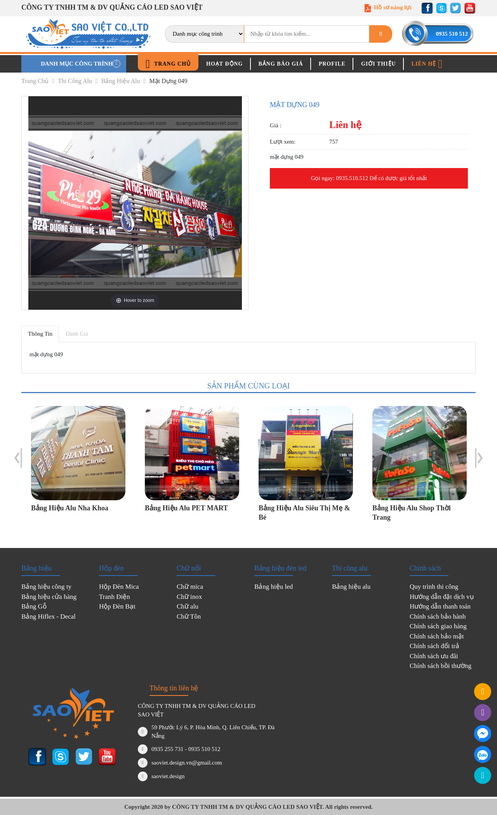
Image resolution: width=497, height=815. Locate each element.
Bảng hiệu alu (123, 81)
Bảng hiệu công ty (46, 586)
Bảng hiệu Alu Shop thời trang (411, 512)
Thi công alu (78, 81)
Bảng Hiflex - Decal (48, 616)
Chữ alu (187, 606)
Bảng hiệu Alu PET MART (186, 508)
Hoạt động (224, 64)
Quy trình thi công (434, 586)
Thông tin (40, 334)
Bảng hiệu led (273, 586)
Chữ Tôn (189, 616)
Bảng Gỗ (34, 606)
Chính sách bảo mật (437, 636)
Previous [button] (18, 458)
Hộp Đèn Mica (119, 586)
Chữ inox (189, 596)
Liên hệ (427, 64)
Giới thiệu (378, 64)
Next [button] (478, 458)
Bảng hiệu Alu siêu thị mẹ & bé (304, 512)
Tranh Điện (114, 596)
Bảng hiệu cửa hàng (48, 596)
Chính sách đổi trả (434, 646)
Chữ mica (190, 586)
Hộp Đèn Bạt (117, 606)
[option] (78, 465)
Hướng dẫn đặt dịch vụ (442, 596)
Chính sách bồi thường (440, 665)
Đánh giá (77, 334)
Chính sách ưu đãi (434, 656)
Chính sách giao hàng (438, 626)
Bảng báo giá (281, 64)
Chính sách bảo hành (438, 616)
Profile (332, 64)
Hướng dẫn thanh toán (440, 606)
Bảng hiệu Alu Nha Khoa (69, 508)
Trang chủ (168, 64)
